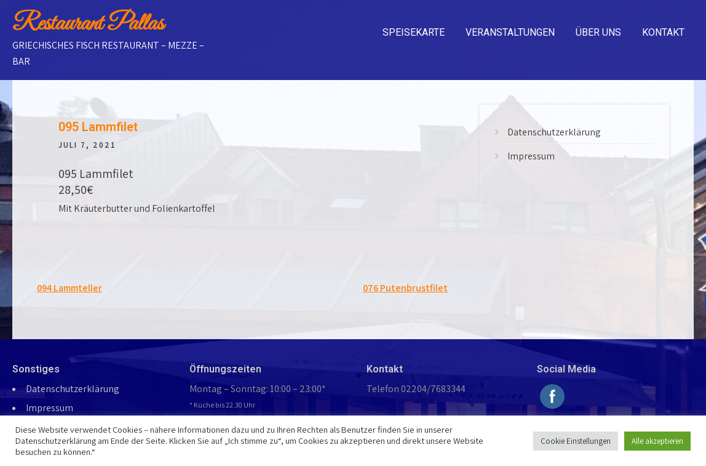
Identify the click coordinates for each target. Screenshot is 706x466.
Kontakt (663, 32)
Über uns (598, 32)
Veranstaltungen (510, 32)
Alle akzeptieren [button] (657, 441)
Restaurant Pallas (88, 24)
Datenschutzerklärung (554, 132)
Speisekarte (414, 32)
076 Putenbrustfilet (405, 287)
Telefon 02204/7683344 (416, 388)
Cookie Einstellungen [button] (576, 441)
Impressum (531, 156)
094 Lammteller (69, 287)
